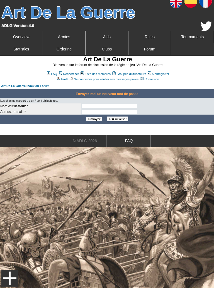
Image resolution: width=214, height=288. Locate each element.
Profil (62, 79)
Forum (149, 49)
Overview (21, 37)
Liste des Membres (96, 74)
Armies (64, 37)
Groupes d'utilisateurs (129, 74)
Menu (9, 278)
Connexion (149, 79)
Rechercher (69, 74)
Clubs (107, 49)
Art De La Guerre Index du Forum (25, 86)
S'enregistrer (158, 74)
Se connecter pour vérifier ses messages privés (104, 79)
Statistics (21, 49)
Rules (150, 37)
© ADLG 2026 (85, 141)
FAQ (52, 74)
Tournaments (192, 37)
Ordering (64, 49)
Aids (107, 37)
